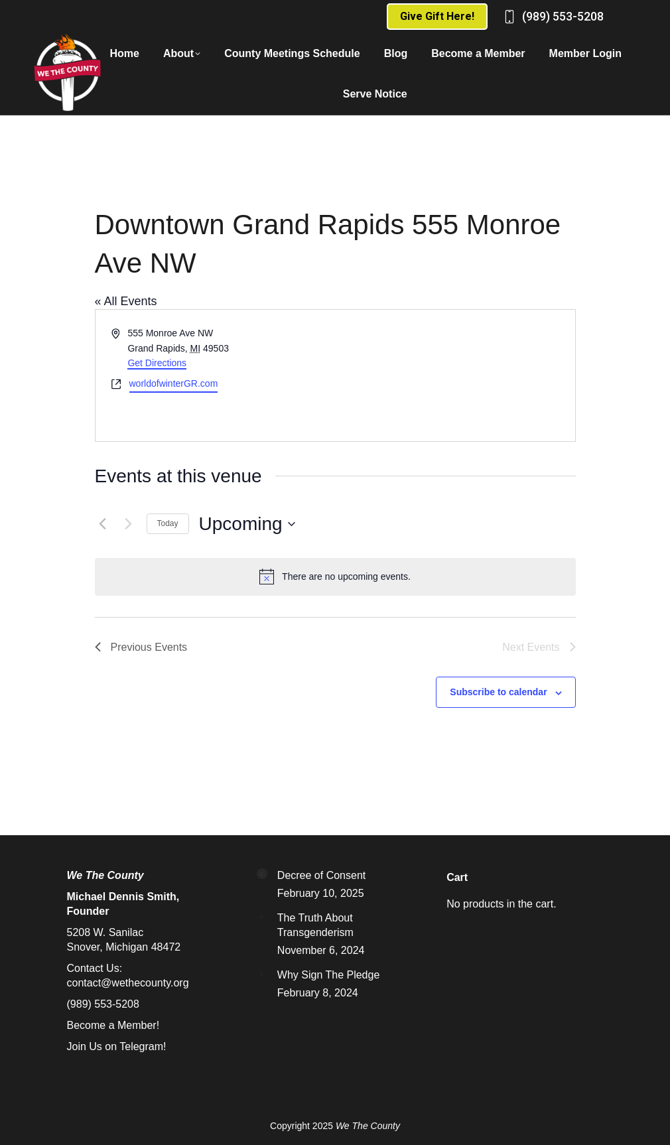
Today (167, 523)
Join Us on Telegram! (117, 1046)
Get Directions (156, 363)
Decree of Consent (321, 875)
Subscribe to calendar (498, 692)
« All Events (126, 301)
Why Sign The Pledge (328, 974)
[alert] (335, 576)
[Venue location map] (454, 375)
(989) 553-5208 (563, 16)
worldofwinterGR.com (173, 383)
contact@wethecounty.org (128, 982)
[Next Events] (129, 524)
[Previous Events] (103, 524)
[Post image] (262, 873)
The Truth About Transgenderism (315, 925)
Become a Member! (113, 1025)
